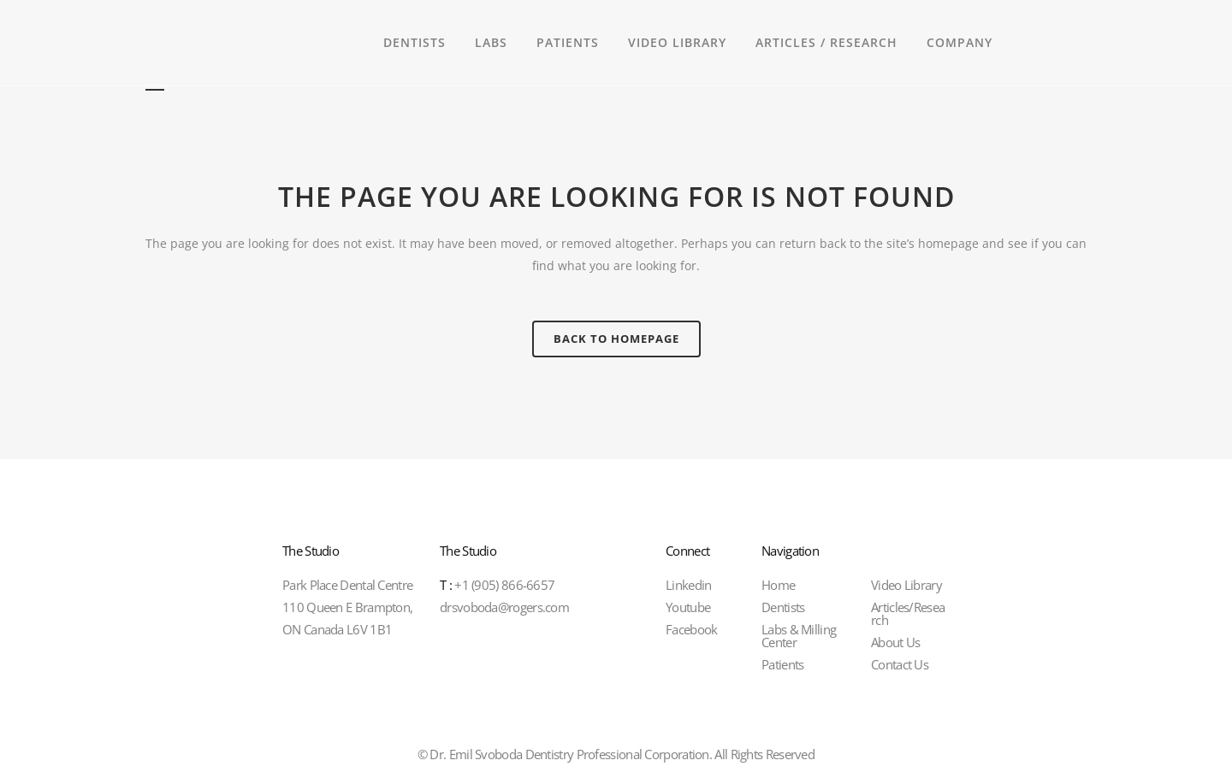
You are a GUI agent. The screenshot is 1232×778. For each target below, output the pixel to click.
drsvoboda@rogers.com (504, 607)
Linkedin (688, 584)
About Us (895, 642)
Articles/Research (908, 613)
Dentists (782, 607)
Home (778, 584)
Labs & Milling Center (798, 636)
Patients (782, 664)
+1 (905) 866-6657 (497, 584)
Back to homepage (616, 338)
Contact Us (899, 664)
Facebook (691, 629)
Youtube (688, 607)
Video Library (906, 584)
